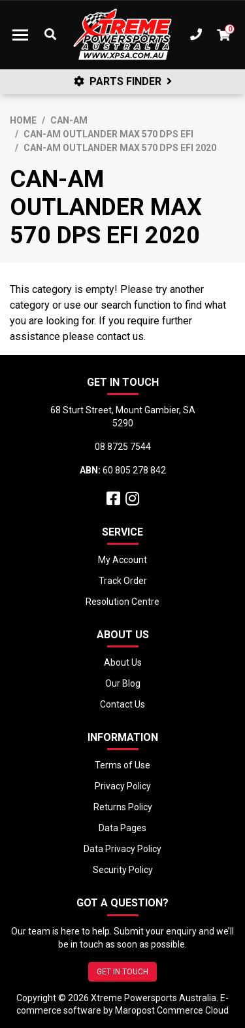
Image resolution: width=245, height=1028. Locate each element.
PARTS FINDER (123, 81)
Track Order (123, 580)
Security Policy (123, 870)
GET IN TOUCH (122, 971)
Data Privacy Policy (122, 849)
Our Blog (122, 683)
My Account (122, 560)
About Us (123, 662)
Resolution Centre (122, 601)
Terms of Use (122, 765)
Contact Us (122, 704)
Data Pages (122, 828)
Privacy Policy (123, 786)
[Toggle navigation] (20, 35)
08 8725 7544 (123, 446)
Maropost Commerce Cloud (172, 1010)
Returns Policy (122, 807)
